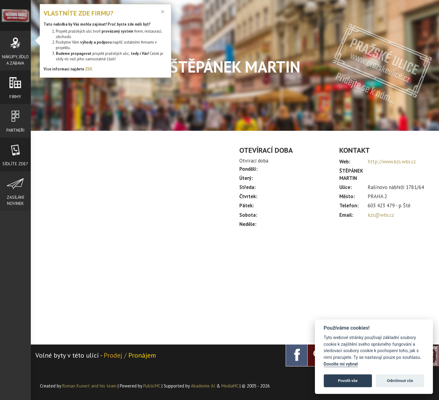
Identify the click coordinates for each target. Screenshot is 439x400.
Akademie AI (203, 386)
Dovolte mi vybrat (341, 364)
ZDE (88, 69)
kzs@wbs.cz (381, 215)
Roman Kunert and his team (90, 386)
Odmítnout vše (400, 380)
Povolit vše (348, 380)
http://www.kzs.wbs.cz (392, 161)
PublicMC (151, 386)
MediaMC (229, 386)
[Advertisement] (334, 283)
